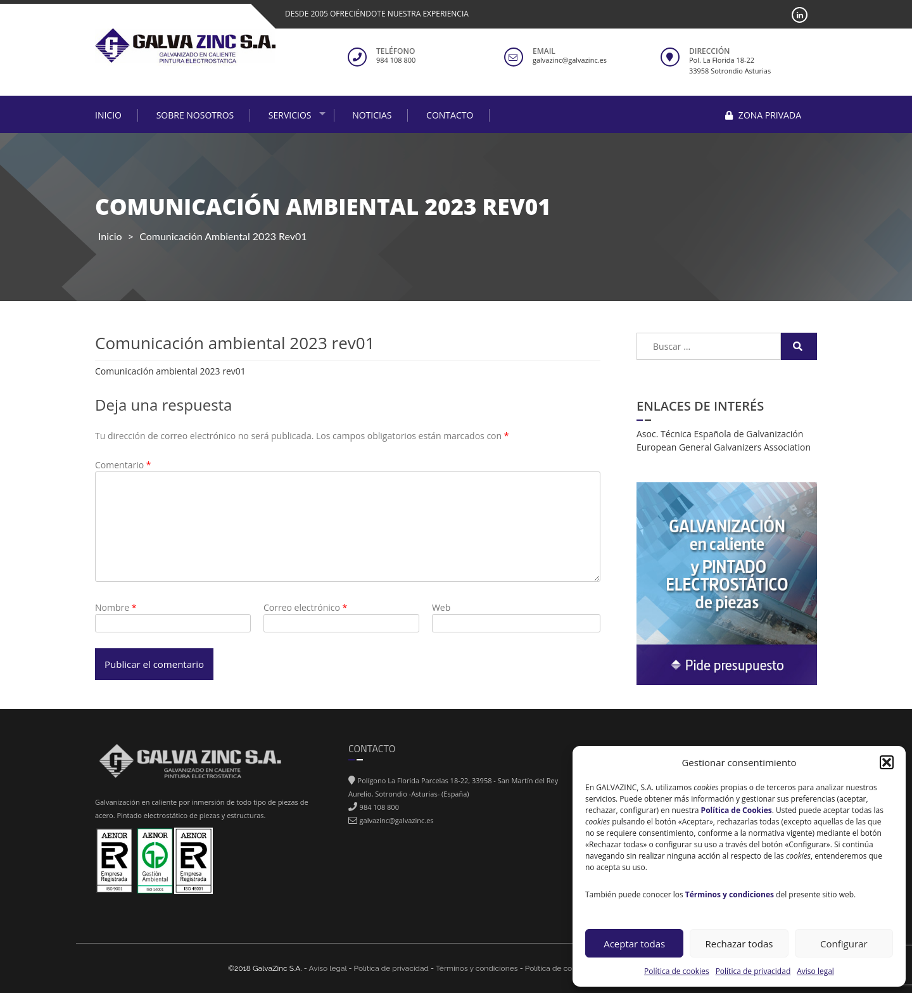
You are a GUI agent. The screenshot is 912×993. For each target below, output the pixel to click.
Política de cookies (676, 971)
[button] (886, 762)
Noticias (371, 115)
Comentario (123, 465)
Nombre (115, 607)
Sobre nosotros (195, 115)
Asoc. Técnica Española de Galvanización (719, 434)
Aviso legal (815, 971)
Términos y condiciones (477, 968)
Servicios (290, 115)
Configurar (843, 943)
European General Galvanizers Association (723, 447)
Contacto (449, 115)
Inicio (108, 115)
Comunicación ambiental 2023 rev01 (170, 371)
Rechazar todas (739, 943)
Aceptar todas (634, 943)
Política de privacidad (753, 971)
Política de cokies (555, 968)
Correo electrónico (305, 607)
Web (441, 607)
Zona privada (763, 115)
